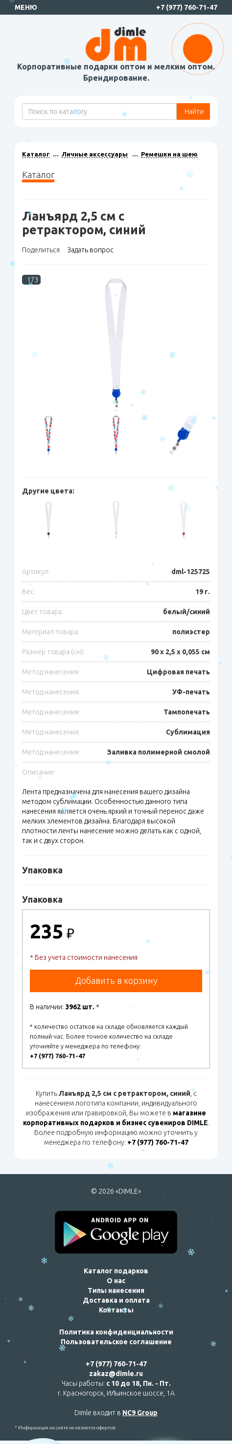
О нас (116, 1281)
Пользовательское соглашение (116, 1342)
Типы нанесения (116, 1290)
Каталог (36, 154)
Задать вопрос (90, 250)
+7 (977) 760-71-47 (186, 7)
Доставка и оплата (116, 1300)
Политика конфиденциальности (116, 1332)
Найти (193, 111)
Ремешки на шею (169, 154)
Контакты (116, 1310)
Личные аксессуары (95, 154)
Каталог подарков (116, 1271)
